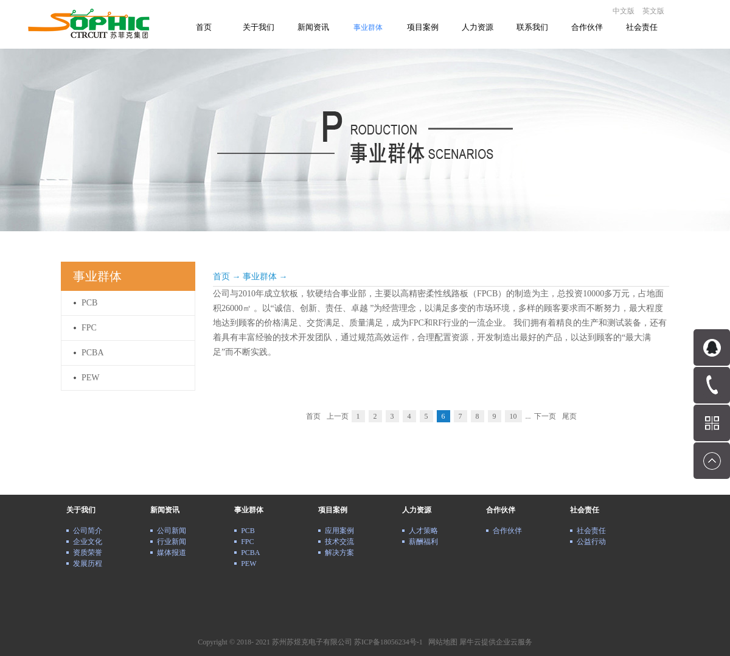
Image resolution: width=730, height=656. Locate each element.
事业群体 (260, 276)
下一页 (545, 416)
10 (513, 416)
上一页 (338, 416)
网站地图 (441, 642)
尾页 (569, 416)
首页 (204, 27)
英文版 (653, 11)
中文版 (623, 11)
